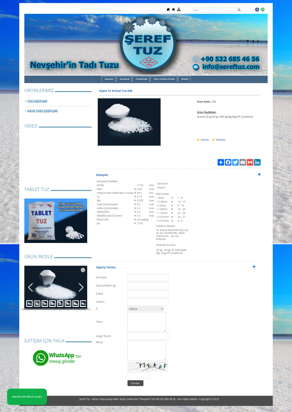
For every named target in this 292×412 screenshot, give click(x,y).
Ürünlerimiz (141, 79)
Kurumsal (125, 79)
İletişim (184, 79)
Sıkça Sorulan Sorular (164, 79)
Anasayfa (109, 79)
